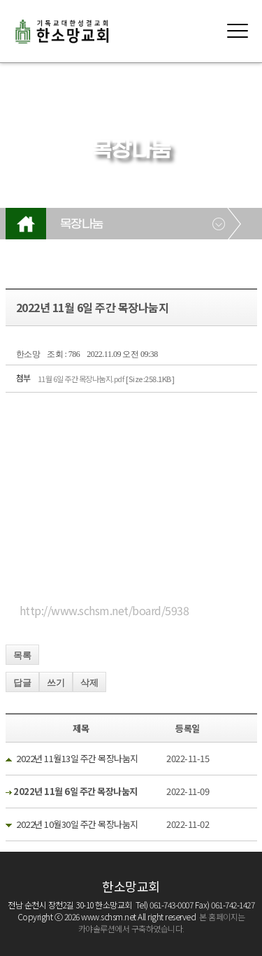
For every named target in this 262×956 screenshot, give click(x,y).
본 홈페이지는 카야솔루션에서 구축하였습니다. (161, 922)
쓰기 (56, 682)
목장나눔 (81, 225)
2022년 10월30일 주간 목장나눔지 (77, 824)
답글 (22, 682)
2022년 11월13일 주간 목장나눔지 (77, 758)
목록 (22, 655)
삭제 (89, 682)
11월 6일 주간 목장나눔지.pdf (106, 378)
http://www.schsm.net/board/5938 (104, 610)
